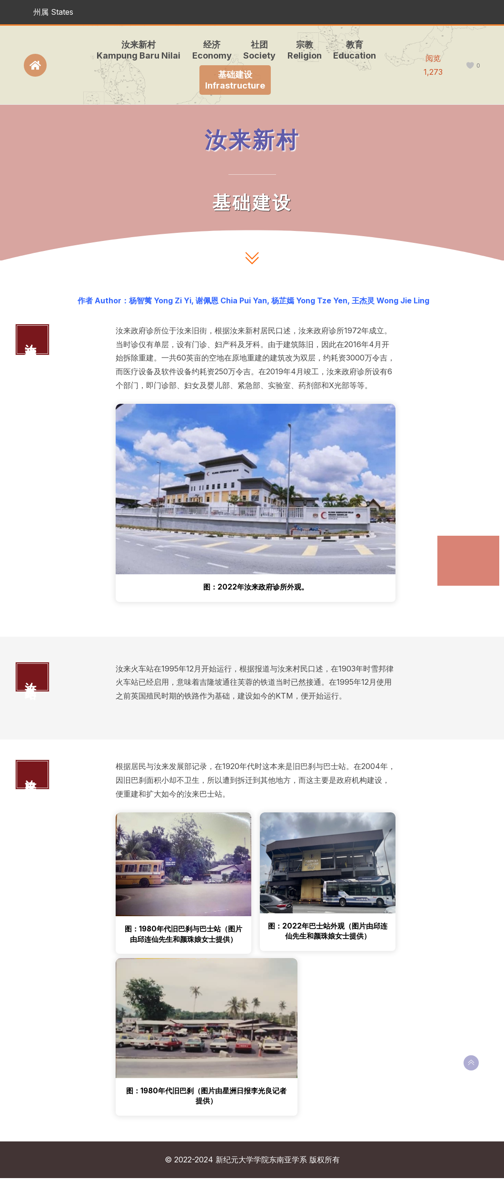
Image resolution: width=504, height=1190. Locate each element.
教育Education (352, 50)
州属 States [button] (53, 12)
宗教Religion (303, 50)
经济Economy (210, 50)
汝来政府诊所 (466, 544)
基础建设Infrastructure (234, 80)
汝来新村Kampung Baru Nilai (136, 50)
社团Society (257, 50)
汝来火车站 (462, 563)
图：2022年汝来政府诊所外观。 (255, 587)
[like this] (469, 65)
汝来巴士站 (462, 582)
